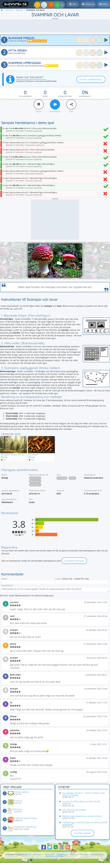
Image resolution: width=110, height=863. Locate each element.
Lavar (72, 478)
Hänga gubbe (21, 791)
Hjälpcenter (49, 854)
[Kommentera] (55, 104)
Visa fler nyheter (82, 833)
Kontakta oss (62, 854)
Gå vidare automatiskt (74, 809)
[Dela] (71, 104)
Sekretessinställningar (55, 856)
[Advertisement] (55, 25)
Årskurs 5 (35, 478)
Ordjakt (18, 809)
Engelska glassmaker (25, 818)
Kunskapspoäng (65, 96)
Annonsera (37, 854)
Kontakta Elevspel (74, 560)
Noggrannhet (85, 96)
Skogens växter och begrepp (16, 454)
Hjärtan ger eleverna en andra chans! (82, 816)
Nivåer (45, 96)
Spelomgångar (25, 96)
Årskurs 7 (35, 484)
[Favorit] (39, 104)
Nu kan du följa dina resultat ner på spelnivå (81, 802)
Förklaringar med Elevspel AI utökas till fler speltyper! (85, 823)
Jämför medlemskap (90, 79)
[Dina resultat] (62, 5)
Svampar (33, 454)
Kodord (18, 800)
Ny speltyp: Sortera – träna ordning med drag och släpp (83, 793)
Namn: (4, 578)
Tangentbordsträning (25, 826)
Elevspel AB (26, 854)
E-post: (58, 578)
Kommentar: (7, 585)
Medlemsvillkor (97, 854)
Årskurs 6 (35, 481)
